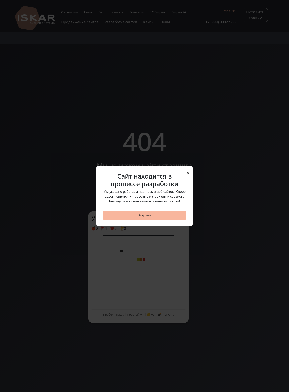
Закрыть (144, 215)
